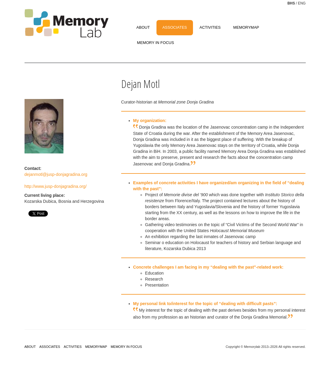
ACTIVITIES (210, 27)
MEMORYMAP (246, 27)
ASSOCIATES (174, 27)
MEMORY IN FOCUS (155, 42)
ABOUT (143, 27)
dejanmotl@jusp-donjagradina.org (56, 174)
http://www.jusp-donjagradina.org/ (56, 186)
